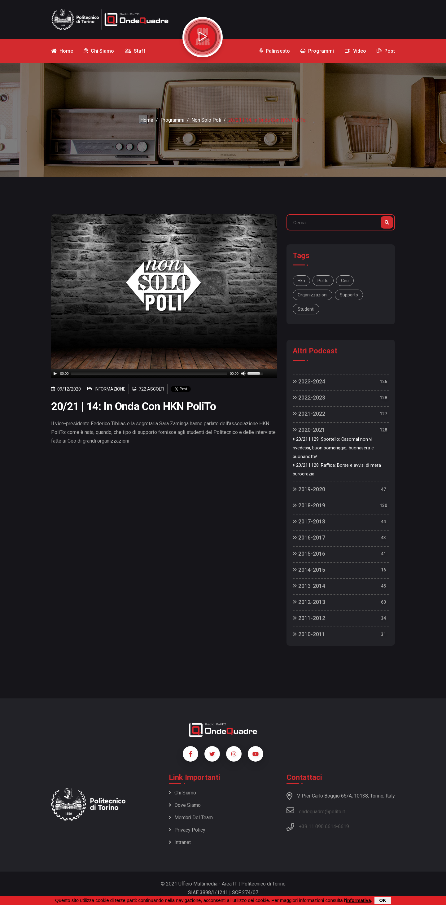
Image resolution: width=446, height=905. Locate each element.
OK (382, 900)
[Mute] (243, 373)
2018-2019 (309, 505)
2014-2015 (309, 569)
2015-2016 (309, 553)
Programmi (172, 120)
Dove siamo (185, 805)
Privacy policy (187, 830)
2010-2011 (309, 634)
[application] (164, 373)
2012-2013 (309, 602)
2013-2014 (309, 586)
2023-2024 (309, 381)
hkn (301, 280)
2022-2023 (309, 397)
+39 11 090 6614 (317, 826)
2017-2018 (309, 521)
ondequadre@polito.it (315, 811)
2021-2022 (309, 413)
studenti (306, 309)
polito (323, 280)
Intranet (180, 842)
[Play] (55, 373)
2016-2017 (309, 537)
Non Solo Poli (206, 120)
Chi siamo (182, 793)
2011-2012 (309, 618)
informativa (358, 900)
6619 (343, 826)
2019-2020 (309, 489)
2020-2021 (309, 429)
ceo (345, 280)
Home (146, 120)
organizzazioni (312, 294)
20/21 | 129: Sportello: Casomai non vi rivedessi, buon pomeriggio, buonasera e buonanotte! (333, 448)
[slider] (149, 373)
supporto (349, 294)
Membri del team (191, 817)
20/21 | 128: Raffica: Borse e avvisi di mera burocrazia (337, 470)
